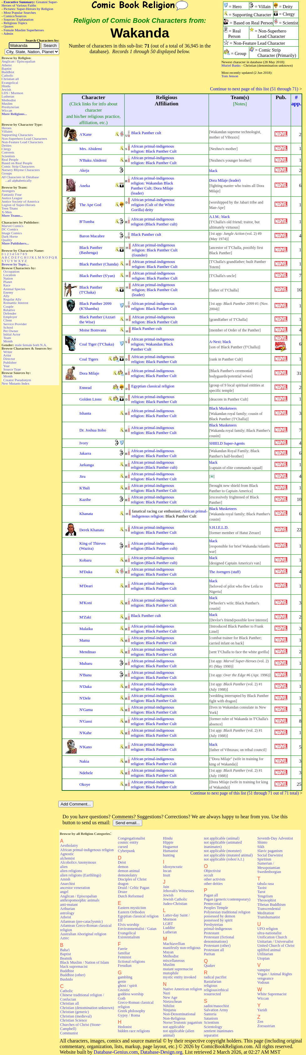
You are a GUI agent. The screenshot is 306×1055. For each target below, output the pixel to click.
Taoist (262, 888)
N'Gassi (85, 721)
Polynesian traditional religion (227, 912)
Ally (6, 296)
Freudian (125, 965)
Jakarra (85, 453)
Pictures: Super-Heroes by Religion (29, 9)
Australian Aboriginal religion (83, 934)
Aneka (84, 185)
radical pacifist (215, 977)
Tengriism (264, 896)
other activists (214, 879)
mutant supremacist (178, 969)
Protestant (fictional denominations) (219, 939)
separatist (211, 1035)
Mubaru (85, 663)
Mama (84, 640)
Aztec (64, 938)
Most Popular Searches (20, 12)
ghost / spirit (127, 985)
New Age (170, 997)
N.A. (43, 345)
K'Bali (84, 488)
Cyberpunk (126, 851)
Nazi (166, 993)
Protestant (211, 933)
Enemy (8, 292)
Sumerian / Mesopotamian (268, 865)
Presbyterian (10, 107)
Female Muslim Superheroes (24, 30)
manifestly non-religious (181, 948)
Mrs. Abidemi (90, 148)
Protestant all (214, 950)
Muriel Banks (231, 65)
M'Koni (85, 602)
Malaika (85, 628)
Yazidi (262, 1010)
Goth (121, 998)
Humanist (170, 851)
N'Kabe (85, 732)
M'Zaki (85, 617)
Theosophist (266, 900)
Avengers (8, 191)
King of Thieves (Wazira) (92, 546)
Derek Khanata (91, 530)
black (213, 171)
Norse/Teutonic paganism (182, 1022)
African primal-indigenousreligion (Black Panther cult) (154, 221)
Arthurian (67, 908)
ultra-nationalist (269, 933)
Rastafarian (212, 981)
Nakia (84, 761)
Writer (7, 352)
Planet (7, 282)
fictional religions (131, 961)
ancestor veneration (75, 888)
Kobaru (85, 560)
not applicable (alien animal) (178, 1033)
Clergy (6, 149)
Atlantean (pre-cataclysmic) (81, 921)
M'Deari (86, 585)
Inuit (166, 875)
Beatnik (66, 958)
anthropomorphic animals (79, 900)
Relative (9, 310)
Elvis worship (128, 924)
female (27, 345)
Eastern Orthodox (131, 912)
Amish (65, 879)
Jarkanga (86, 464)
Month (8, 341)
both (36, 345)
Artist (7, 355)
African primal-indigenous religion (87, 850)
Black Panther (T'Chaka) (90, 290)
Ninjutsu (169, 1010)
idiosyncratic (173, 867)
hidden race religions (134, 1031)
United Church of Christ (275, 945)
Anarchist (67, 883)
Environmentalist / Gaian (137, 928)
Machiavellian (174, 943)
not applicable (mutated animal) (228, 855)
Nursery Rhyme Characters (21, 170)
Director (9, 359)
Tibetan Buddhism (271, 904)
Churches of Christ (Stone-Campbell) (80, 1026)
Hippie (168, 842)
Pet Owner (10, 331)
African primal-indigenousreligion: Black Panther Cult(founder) (155, 250)
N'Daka (85, 686)
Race (6, 285)
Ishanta (85, 413)
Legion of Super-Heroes (18, 205)
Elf (120, 920)
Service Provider (15, 324)
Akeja (84, 170)
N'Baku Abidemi (92, 160)
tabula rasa (265, 883)
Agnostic (67, 854)
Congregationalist (131, 838)
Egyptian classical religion (152, 386)
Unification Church (272, 937)
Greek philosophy (131, 1011)
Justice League (12, 198)
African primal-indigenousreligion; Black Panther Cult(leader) (155, 289)
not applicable (173, 1027)
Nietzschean (172, 1001)
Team (7, 338)
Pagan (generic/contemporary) (227, 899)
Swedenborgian (269, 872)
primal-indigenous (218, 928)
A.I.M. (214, 217)
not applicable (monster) (222, 851)
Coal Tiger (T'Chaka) (96, 344)
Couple (8, 306)
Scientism (211, 1022)
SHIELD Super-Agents (227, 443)
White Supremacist (271, 994)
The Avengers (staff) (225, 572)
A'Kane (85, 134)
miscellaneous (173, 960)
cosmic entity (128, 842)
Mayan (168, 952)
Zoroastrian (266, 1026)
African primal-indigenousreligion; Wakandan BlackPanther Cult (152, 344)
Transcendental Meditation (268, 910)
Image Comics (12, 233)
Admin (8, 33)
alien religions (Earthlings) (80, 875)
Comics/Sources (15, 16)
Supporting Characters (17, 135)
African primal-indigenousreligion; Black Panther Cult (154, 373)
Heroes (7, 128)
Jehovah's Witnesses (178, 891)
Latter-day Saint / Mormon (176, 917)
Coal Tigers (88, 359)
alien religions (71, 871)
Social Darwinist (270, 855)
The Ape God (90, 204)
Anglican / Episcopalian (18, 61)
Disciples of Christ (132, 879)
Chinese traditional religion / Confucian (82, 997)
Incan (167, 871)
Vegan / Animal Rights (274, 974)
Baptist (7, 68)
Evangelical (10, 82)
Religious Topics (15, 23)
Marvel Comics (12, 226)
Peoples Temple (216, 908)
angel (64, 892)
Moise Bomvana (92, 330)
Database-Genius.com (116, 1052)
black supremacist (74, 966)
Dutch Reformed (130, 896)
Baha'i (65, 950)
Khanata (86, 513)
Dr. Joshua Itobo (92, 430)
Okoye (84, 784)
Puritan (209, 954)
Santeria (210, 1014)
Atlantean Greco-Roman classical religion (86, 927)
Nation (8, 278)
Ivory (83, 443)
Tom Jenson (229, 76)
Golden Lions (90, 399)
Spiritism (264, 859)
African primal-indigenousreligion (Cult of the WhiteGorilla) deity (152, 204)
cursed (123, 847)
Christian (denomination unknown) (87, 1008)
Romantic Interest (16, 303)
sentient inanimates (218, 1031)
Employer (10, 317)
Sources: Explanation (19, 19)
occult (208, 875)
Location (9, 275)
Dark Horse (10, 236)
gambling (125, 977)
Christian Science (73, 1020)
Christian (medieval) (76, 1016)
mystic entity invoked (179, 977)
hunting (168, 855)
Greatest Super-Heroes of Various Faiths (30, 3)
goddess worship (130, 994)
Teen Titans (10, 208)
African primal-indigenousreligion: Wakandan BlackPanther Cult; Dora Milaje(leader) (152, 185)
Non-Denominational (179, 1014)
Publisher (10, 362)
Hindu (6, 86)
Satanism (211, 1018)
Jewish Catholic (175, 899)
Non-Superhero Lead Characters (24, 138)
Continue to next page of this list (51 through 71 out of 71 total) (244, 793)
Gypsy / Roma (129, 1015)
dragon (123, 883)
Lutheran (8, 96)
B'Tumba (86, 221)
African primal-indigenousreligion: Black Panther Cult (154, 149)
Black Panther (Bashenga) (90, 250)
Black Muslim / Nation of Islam (84, 962)
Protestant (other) (217, 945)
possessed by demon (219, 916)
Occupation (11, 271)
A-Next (215, 342)
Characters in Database (20, 177)
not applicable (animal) (221, 838)
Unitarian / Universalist (275, 941)
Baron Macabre (91, 236)
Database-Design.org (161, 1052)
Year (6, 366)
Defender (10, 313)
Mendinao (87, 651)
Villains (7, 131)
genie (122, 981)
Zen (260, 1021)
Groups (7, 173)
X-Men (7, 212)
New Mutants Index (15, 383)
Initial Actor (11, 334)
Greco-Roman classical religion (135, 1004)
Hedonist (125, 1027)
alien (64, 867)
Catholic (7, 75)
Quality (7, 240)
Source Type (12, 369)
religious (210, 985)
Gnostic (124, 990)
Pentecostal (212, 903)
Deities (7, 145)
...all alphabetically (18, 180)
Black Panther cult (146, 132)
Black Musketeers (223, 408)
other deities (213, 883)
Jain (166, 887)
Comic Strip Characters (18, 166)
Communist (69, 1033)
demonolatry (127, 875)
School (8, 327)
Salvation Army (216, 1010)
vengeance (265, 978)
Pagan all (211, 895)
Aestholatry (69, 845)
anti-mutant (69, 904)
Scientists (8, 156)
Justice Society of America (20, 201)
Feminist (124, 957)
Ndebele (86, 772)
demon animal (129, 871)
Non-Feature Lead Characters (22, 142)
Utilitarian (265, 954)
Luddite (169, 928)
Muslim (7, 103)
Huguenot (170, 847)
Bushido (66, 979)
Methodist (9, 100)
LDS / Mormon (12, 93)
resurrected (212, 994)
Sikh (260, 847)
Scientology (213, 1027)
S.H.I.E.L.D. (219, 527)
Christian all (10, 79)
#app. (296, 100)
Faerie (122, 948)
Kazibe (85, 499)
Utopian (263, 958)
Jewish (6, 89)
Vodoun (263, 982)
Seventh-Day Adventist (275, 838)
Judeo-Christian (175, 903)
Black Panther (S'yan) (97, 275)
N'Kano (85, 747)
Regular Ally (12, 299)
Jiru (82, 476)
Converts (8, 152)
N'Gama (86, 709)
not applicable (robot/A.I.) (224, 859)
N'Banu (85, 675)
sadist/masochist (216, 1006)
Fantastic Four (12, 194)
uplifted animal (268, 950)
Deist (122, 862)
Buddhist (8, 72)
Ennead (85, 387)
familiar (124, 953)
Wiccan (7, 110)
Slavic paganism (270, 851)
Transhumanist (268, 917)
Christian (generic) (74, 1012)
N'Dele (85, 698)
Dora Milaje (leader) (225, 180)
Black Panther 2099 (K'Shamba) (95, 306)
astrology (67, 913)
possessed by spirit (218, 920)
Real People (10, 159)
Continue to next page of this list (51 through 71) (254, 88)
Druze (122, 892)
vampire (263, 970)
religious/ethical (216, 990)
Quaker (209, 965)
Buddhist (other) (73, 975)
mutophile (171, 973)
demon (123, 867)
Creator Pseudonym (17, 380)
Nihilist (168, 1006)
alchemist (67, 858)
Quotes (9, 26)
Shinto (262, 842)
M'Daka (85, 571)
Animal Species (14, 289)
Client (7, 320)
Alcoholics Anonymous (78, 862)
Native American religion (182, 989)
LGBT (168, 923)
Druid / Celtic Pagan (133, 888)
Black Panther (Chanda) (98, 264)
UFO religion (267, 928)
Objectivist (212, 871)
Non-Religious (174, 1018)
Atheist (7, 65)
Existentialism (129, 937)
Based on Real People (17, 163)
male (18, 345)
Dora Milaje (89, 373)
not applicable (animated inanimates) (223, 844)
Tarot (261, 892)
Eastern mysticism (132, 908)
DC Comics (10, 229)
